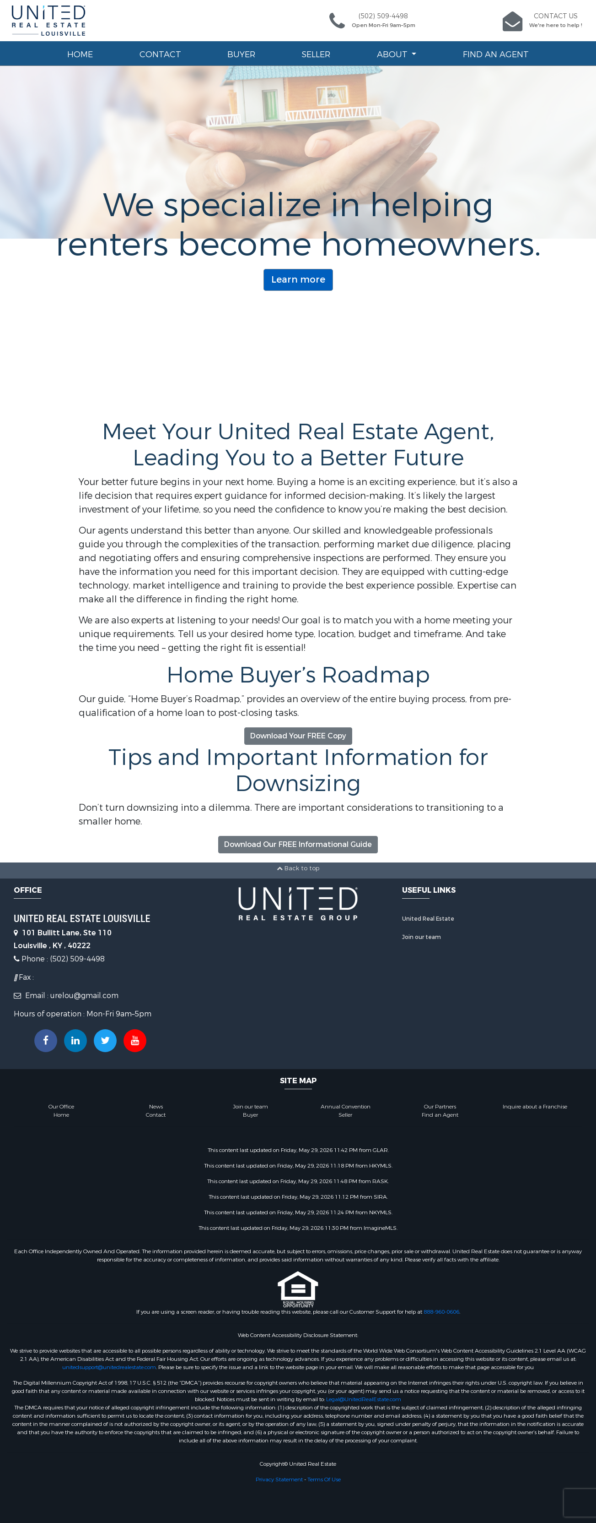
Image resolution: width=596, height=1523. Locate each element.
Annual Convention (345, 1106)
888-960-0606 (441, 1312)
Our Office (61, 1106)
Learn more (298, 279)
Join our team (421, 937)
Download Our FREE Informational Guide (298, 844)
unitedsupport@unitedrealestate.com (109, 1367)
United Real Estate (428, 919)
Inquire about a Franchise (535, 1106)
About (393, 54)
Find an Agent (496, 54)
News (156, 1106)
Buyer (241, 54)
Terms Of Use (324, 1479)
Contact (160, 54)
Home (80, 54)
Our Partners (440, 1106)
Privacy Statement (279, 1479)
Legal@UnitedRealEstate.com (363, 1399)
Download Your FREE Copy (298, 736)
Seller (315, 54)
